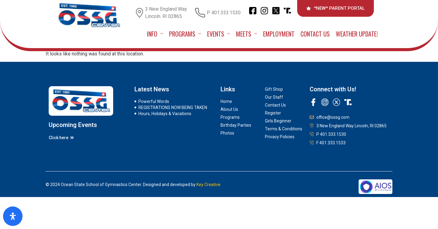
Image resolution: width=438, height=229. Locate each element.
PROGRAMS (185, 33)
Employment (278, 33)
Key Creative (208, 184)
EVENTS (218, 33)
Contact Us (315, 33)
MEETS (246, 33)
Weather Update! (357, 33)
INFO (155, 33)
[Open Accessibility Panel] (13, 216)
